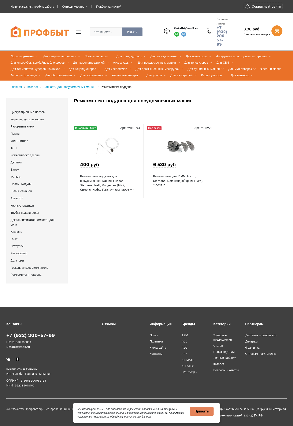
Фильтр (16, 176)
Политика (156, 341)
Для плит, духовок (129, 56)
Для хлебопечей (116, 69)
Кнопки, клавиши (22, 205)
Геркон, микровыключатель (29, 267)
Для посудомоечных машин (157, 62)
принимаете (176, 412)
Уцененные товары (125, 75)
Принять (201, 411)
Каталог (218, 364)
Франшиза (252, 347)
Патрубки (17, 246)
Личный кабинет (224, 358)
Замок (15, 169)
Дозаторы (17, 260)
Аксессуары (121, 62)
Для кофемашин (91, 75)
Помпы (15, 133)
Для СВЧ (222, 62)
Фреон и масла (270, 69)
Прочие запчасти (96, 56)
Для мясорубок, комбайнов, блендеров (38, 62)
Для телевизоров (196, 62)
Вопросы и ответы (226, 370)
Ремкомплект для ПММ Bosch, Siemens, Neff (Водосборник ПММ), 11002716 (178, 181)
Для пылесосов (196, 56)
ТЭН (14, 148)
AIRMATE (188, 360)
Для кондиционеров (82, 69)
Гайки (14, 239)
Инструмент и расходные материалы (241, 56)
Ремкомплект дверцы (25, 155)
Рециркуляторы (211, 75)
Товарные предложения (222, 337)
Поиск (154, 335)
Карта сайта (158, 347)
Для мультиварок (240, 69)
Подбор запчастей (108, 6)
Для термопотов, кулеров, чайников (35, 69)
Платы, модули (21, 184)
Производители (22, 56)
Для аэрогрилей (181, 75)
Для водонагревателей (89, 62)
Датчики (16, 162)
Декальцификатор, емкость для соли (32, 222)
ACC (185, 341)
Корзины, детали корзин (27, 119)
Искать (132, 31)
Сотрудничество (73, 6)
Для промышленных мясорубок (157, 69)
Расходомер (19, 253)
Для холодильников (164, 56)
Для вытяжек (240, 75)
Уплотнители (19, 140)
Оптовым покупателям (260, 353)
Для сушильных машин (204, 69)
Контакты (156, 353)
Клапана (16, 231)
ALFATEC (188, 366)
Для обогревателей (58, 75)
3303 (185, 335)
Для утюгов (154, 75)
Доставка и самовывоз (261, 335)
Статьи (218, 345)
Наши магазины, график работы (33, 6)
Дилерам (251, 341)
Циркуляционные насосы (28, 112)
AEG (185, 347)
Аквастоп (17, 198)
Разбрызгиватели (22, 126)
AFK (184, 353)
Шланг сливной (21, 191)
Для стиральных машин (59, 56)
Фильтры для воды (24, 75)
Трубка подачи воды (25, 212)
